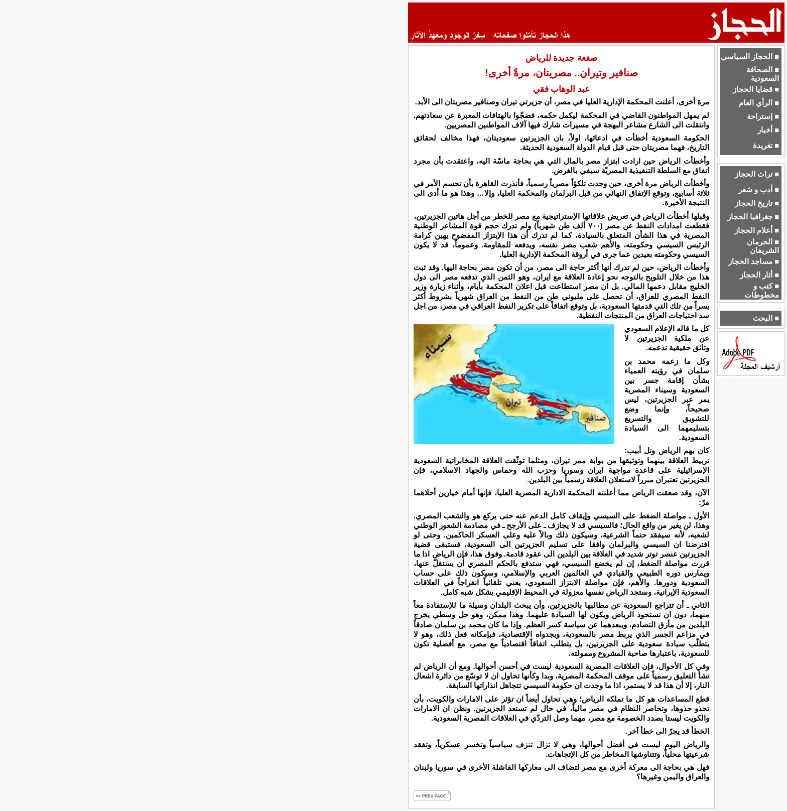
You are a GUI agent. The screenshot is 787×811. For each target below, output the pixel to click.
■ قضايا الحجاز (756, 89)
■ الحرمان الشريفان (763, 246)
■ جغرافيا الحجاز (753, 217)
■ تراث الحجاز (757, 174)
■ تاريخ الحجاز (757, 203)
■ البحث (766, 318)
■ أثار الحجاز (759, 275)
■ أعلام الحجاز (756, 230)
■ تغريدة (766, 146)
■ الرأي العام (759, 103)
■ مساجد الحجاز (753, 261)
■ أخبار (768, 130)
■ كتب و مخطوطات (761, 290)
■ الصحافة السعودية (762, 74)
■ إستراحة (763, 116)
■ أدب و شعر (758, 190)
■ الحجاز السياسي (750, 57)
